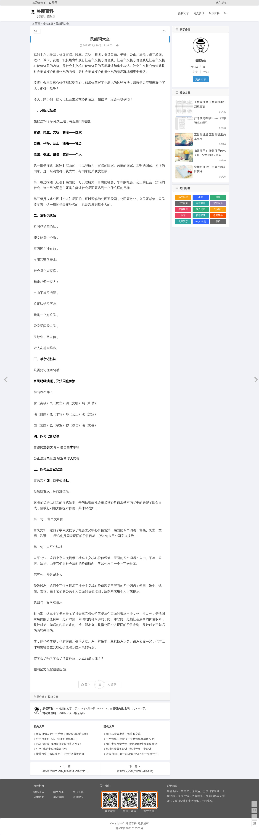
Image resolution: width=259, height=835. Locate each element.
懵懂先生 (118, 708)
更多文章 (200, 79)
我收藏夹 (78, 797)
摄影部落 (200, 215)
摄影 (200, 197)
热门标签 (221, 2)
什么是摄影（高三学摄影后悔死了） (57, 738)
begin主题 (200, 221)
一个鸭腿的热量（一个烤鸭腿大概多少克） (131, 738)
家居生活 (218, 203)
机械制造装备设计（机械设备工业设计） (130, 748)
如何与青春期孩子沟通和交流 (123, 733)
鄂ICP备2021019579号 (129, 828)
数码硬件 (218, 215)
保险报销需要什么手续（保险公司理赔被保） (62, 733)
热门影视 (183, 197)
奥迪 (218, 197)
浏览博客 (58, 797)
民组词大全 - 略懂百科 (72, 713)
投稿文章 (183, 13)
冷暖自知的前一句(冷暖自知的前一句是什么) (132, 753)
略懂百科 (49, 11)
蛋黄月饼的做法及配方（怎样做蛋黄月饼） (61, 753)
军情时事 (200, 203)
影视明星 (183, 209)
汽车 (183, 215)
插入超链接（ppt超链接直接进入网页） (59, 743)
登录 (53, 2)
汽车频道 (183, 203)
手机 (218, 221)
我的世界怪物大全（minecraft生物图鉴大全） (133, 743)
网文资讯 (199, 13)
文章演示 (183, 221)
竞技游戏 (218, 209)
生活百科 (214, 13)
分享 (111, 684)
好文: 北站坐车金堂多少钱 (51, 748)
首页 (36, 23)
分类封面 (38, 797)
